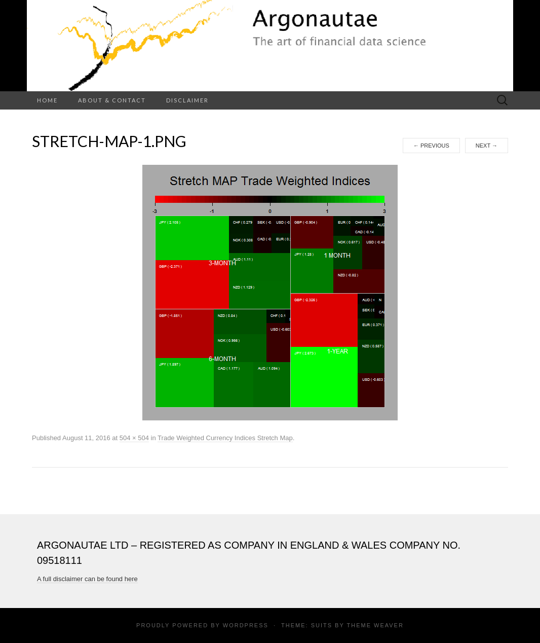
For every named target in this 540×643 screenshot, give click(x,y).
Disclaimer (187, 100)
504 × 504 (134, 438)
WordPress (245, 625)
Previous (431, 145)
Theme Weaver (374, 625)
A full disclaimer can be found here (87, 579)
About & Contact (112, 100)
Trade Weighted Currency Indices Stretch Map (225, 438)
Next (486, 145)
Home (47, 100)
